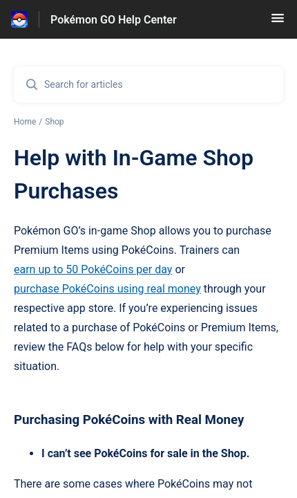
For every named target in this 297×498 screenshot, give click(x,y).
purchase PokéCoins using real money (107, 288)
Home (25, 122)
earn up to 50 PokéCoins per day (93, 269)
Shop (54, 122)
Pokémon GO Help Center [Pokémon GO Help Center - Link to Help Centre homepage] (113, 19)
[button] (277, 22)
